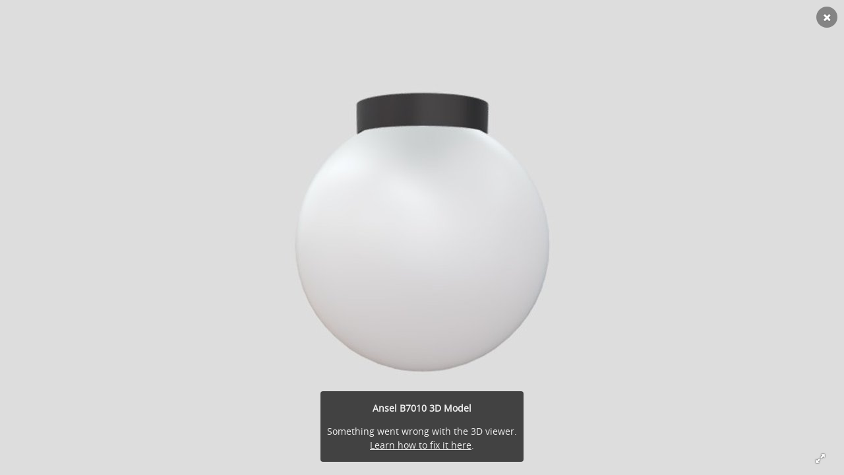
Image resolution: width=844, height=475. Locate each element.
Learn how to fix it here (420, 445)
